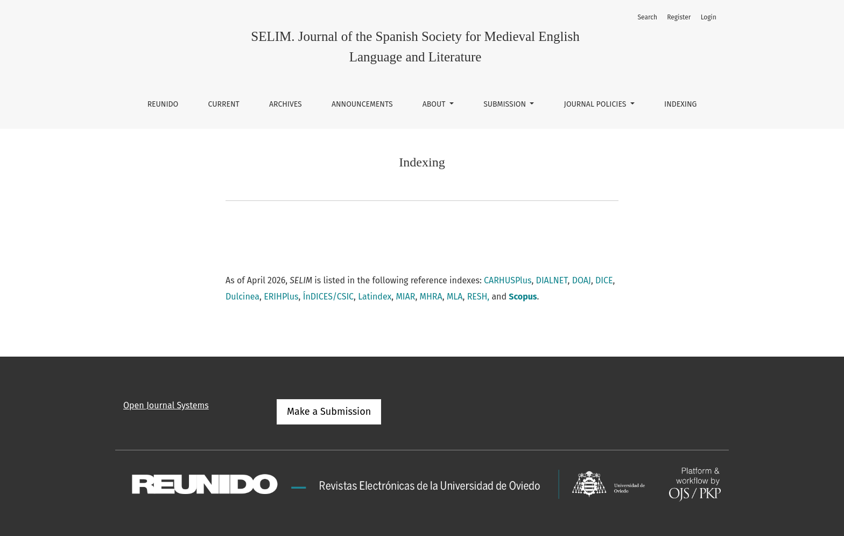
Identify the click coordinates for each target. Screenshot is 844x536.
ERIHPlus (281, 296)
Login (708, 17)
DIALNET (552, 280)
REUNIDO (163, 104)
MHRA (431, 296)
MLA (455, 296)
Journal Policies (596, 104)
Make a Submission (329, 411)
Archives (285, 104)
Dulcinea (242, 296)
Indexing (680, 104)
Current (224, 104)
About (435, 104)
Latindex (374, 296)
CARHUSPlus (508, 280)
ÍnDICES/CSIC (328, 296)
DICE (604, 280)
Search (647, 17)
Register (679, 17)
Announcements (362, 104)
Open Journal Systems (166, 405)
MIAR (405, 296)
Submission (505, 104)
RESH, (478, 296)
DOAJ (581, 280)
